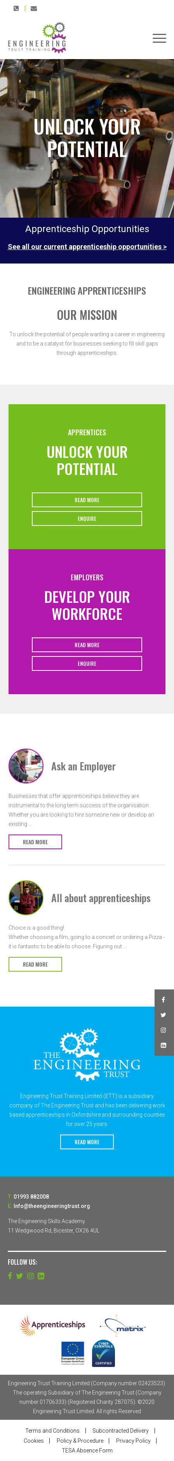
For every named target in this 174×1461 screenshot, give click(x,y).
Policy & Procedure (80, 1441)
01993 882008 (16, 8)
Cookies (34, 1441)
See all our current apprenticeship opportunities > (87, 247)
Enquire (87, 518)
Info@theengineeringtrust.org (34, 8)
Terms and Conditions (52, 1431)
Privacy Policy (133, 1441)
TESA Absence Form (87, 1450)
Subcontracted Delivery (120, 1431)
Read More (87, 500)
